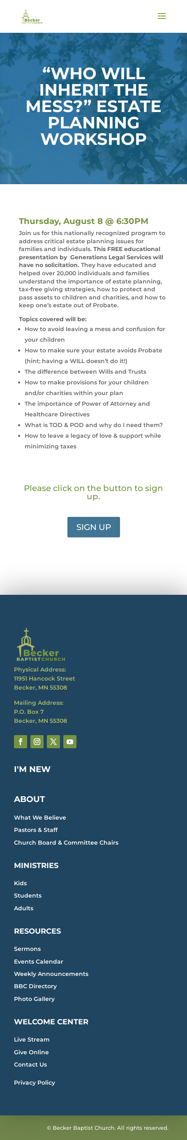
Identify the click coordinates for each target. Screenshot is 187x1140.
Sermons (27, 949)
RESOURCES (37, 931)
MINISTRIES (36, 865)
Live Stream (32, 1039)
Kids (20, 883)
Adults (23, 908)
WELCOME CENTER (51, 1021)
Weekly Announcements (51, 974)
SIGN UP (93, 527)
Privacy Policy (34, 1082)
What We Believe (40, 817)
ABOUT (29, 799)
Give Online (31, 1052)
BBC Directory (35, 986)
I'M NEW (32, 769)
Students (28, 895)
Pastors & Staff (36, 830)
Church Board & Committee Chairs (66, 842)
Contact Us (30, 1064)
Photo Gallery (34, 999)
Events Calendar (38, 961)
